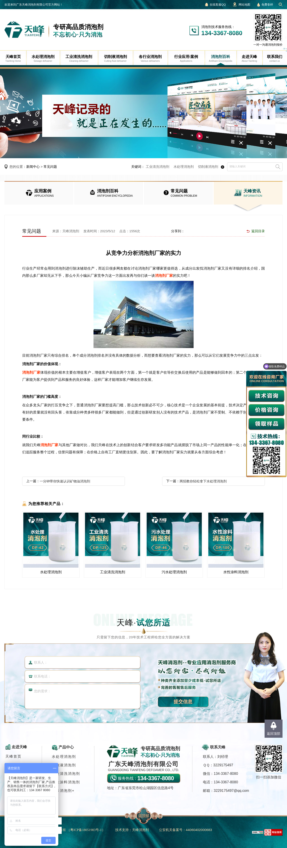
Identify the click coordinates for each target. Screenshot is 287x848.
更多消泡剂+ (63, 791)
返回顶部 (273, 733)
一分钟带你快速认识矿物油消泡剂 (65, 481)
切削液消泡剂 (208, 166)
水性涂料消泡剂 (66, 782)
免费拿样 (267, 4)
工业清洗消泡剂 (157, 166)
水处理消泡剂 (184, 166)
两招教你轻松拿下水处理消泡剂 (203, 481)
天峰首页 (13, 756)
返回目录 (258, 231)
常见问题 (50, 166)
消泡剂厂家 (164, 275)
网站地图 (244, 4)
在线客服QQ (218, 4)
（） (86, 830)
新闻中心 (33, 166)
